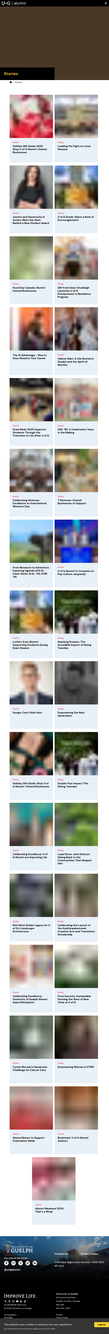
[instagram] (13, 1263)
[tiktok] (27, 1263)
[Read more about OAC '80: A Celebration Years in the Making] (76, 399)
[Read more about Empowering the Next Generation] (76, 682)
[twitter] (20, 1263)
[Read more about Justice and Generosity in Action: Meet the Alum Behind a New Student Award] (31, 187)
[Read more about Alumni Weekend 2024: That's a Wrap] (54, 1178)
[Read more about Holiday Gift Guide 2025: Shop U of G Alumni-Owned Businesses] (31, 116)
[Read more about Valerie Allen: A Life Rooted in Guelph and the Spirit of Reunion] (76, 328)
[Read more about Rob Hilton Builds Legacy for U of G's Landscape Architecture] (31, 895)
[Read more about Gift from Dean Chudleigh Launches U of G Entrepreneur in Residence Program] (76, 258)
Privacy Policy (89, 1253)
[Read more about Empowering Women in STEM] (76, 1037)
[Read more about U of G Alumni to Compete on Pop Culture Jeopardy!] (76, 541)
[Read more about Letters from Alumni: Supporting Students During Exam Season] (31, 612)
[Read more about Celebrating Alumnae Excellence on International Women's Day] (31, 470)
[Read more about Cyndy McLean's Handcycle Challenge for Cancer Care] (31, 1037)
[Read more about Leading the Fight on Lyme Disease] (76, 116)
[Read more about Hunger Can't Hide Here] (31, 682)
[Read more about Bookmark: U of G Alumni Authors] (76, 1108)
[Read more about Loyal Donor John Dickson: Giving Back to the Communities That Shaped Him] (76, 824)
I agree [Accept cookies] (101, 1324)
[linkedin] (35, 1263)
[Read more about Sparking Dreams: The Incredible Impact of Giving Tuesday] (76, 612)
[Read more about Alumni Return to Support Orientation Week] (31, 1108)
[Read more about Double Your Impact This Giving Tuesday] (76, 753)
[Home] (11, 82)
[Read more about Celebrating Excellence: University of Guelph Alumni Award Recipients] (31, 966)
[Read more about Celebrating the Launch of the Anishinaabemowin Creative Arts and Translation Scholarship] (76, 895)
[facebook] (6, 1263)
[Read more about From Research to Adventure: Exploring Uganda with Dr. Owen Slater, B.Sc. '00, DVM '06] (31, 541)
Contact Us (61, 1253)
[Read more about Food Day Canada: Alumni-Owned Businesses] (31, 258)
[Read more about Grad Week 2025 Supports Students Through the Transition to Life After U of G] (31, 399)
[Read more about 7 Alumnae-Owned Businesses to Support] (76, 470)
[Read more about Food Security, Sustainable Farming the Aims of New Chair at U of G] (76, 966)
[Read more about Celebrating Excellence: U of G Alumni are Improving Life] (31, 824)
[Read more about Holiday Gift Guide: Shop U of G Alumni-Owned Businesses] (31, 753)
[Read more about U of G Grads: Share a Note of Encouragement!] (76, 187)
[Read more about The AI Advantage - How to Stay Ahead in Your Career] (31, 328)
